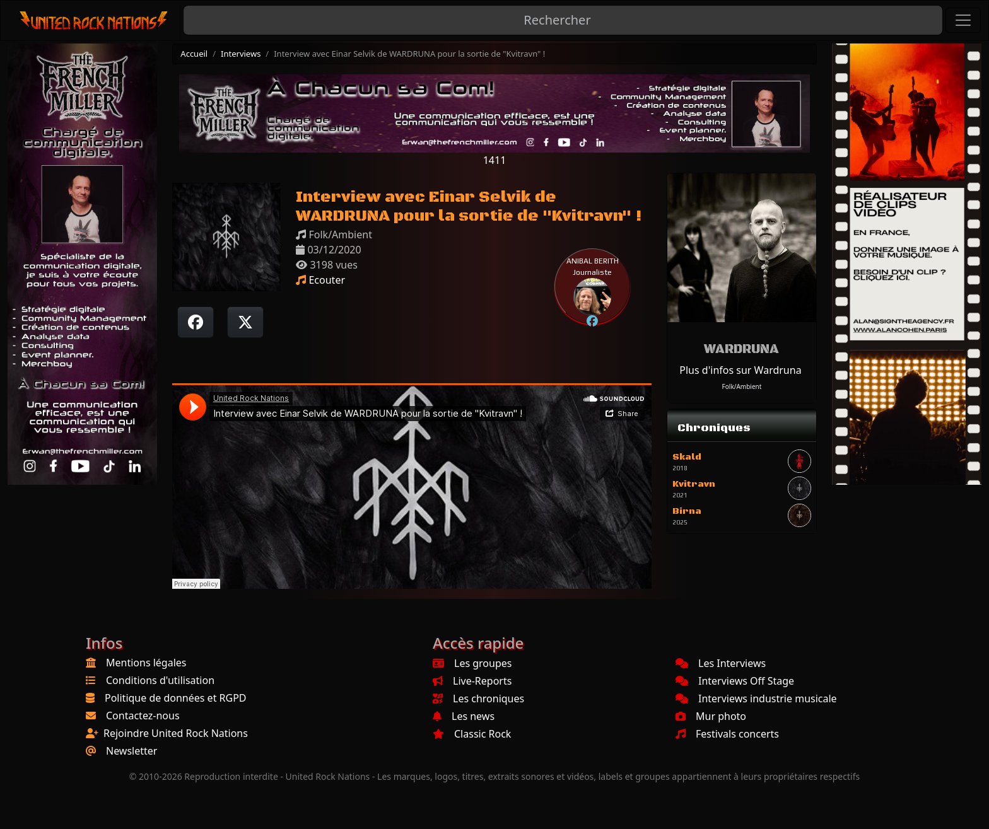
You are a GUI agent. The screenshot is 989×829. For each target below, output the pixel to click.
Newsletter (131, 751)
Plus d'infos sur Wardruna (740, 370)
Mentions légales (146, 663)
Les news (463, 716)
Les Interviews (721, 663)
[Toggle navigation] (963, 20)
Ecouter (320, 280)
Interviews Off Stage (735, 681)
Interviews (240, 53)
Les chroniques (478, 698)
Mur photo (711, 716)
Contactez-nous (143, 715)
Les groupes (472, 663)
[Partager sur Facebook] (195, 322)
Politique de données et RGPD (176, 698)
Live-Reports (472, 681)
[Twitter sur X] (245, 322)
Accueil (194, 53)
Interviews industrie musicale (756, 698)
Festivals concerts (727, 734)
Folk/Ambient (742, 386)
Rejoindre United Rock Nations (175, 733)
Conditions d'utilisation (160, 680)
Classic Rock (472, 734)
